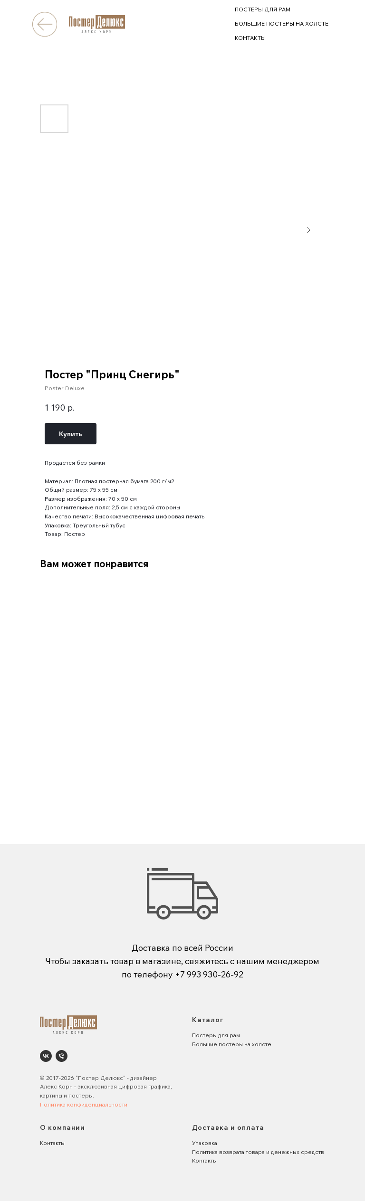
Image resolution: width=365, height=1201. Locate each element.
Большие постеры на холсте (231, 1044)
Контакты (52, 1142)
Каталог (207, 1019)
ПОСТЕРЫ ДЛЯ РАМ (262, 9)
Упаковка (204, 1142)
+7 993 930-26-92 (209, 974)
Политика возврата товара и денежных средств (258, 1151)
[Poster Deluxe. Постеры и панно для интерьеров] (46, 1056)
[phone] (61, 1056)
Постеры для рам (216, 1035)
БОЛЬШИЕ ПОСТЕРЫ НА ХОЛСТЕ (281, 23)
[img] (44, 24)
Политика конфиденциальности (83, 1104)
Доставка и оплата (228, 1127)
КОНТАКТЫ (250, 37)
